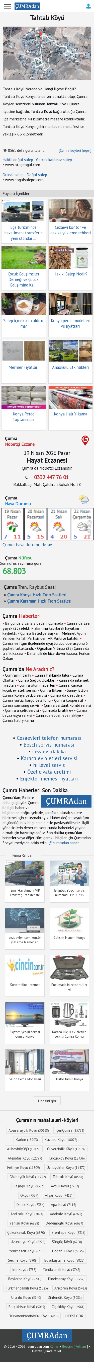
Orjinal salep (13, 174)
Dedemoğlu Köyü (64, 1223)
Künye (54, 1346)
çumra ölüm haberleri (37, 685)
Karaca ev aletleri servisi (49, 758)
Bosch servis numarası (49, 744)
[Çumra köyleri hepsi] (75, 150)
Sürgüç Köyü (67, 1241)
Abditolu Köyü (27, 1213)
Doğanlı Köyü (68, 1251)
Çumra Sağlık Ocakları (37, 680)
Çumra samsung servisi (21, 705)
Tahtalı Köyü (67, 1176)
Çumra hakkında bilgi (52, 675)
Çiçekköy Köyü (68, 1306)
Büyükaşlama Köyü (64, 1260)
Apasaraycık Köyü (29, 1130)
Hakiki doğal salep (18, 159)
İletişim (67, 1346)
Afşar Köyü (58, 1195)
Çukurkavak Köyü (26, 1232)
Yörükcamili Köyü (61, 1269)
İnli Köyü (24, 1269)
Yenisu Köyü (24, 1223)
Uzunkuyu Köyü (28, 1241)
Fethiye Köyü (23, 1167)
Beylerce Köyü (24, 1278)
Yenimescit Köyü (27, 1251)
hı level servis (49, 765)
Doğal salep (37, 174)
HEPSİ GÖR (74, 1316)
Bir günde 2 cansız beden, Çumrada (34, 623)
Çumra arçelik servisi (22, 710)
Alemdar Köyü (25, 1158)
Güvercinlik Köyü (66, 1148)
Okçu (29, 1195)
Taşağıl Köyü (29, 1186)
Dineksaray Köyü (66, 1278)
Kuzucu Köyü (60, 1139)
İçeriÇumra (69, 1130)
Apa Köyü (63, 1204)
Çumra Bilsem (51, 690)
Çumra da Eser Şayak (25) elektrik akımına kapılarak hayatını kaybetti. (47, 628)
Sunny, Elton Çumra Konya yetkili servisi (45, 693)
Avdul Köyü (65, 1186)
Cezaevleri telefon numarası (49, 738)
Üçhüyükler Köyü (65, 1167)
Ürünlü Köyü (26, 1297)
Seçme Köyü (23, 1260)
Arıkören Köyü (70, 1288)
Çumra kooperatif (69, 700)
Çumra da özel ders (66, 695)
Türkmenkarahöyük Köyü (34, 1316)
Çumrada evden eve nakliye (58, 715)
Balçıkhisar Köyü (26, 1306)
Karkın (27, 1139)
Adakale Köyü (66, 1213)
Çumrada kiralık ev (57, 710)
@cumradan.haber (63, 842)
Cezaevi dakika (49, 751)
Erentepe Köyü (68, 1232)
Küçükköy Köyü (67, 1158)
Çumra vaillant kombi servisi (67, 705)
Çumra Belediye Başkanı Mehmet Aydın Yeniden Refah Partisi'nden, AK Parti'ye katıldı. (44, 636)
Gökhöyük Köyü (28, 1176)
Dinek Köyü (30, 1204)
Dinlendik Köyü (65, 1297)
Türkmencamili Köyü (27, 1288)
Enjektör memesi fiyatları (49, 778)
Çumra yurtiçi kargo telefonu (27, 700)
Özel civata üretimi (49, 771)
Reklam (81, 1346)
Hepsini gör (47, 1100)
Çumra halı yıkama (18, 720)
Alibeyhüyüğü (24, 1148)
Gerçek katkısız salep (54, 159)
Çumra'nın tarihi (18, 675)
